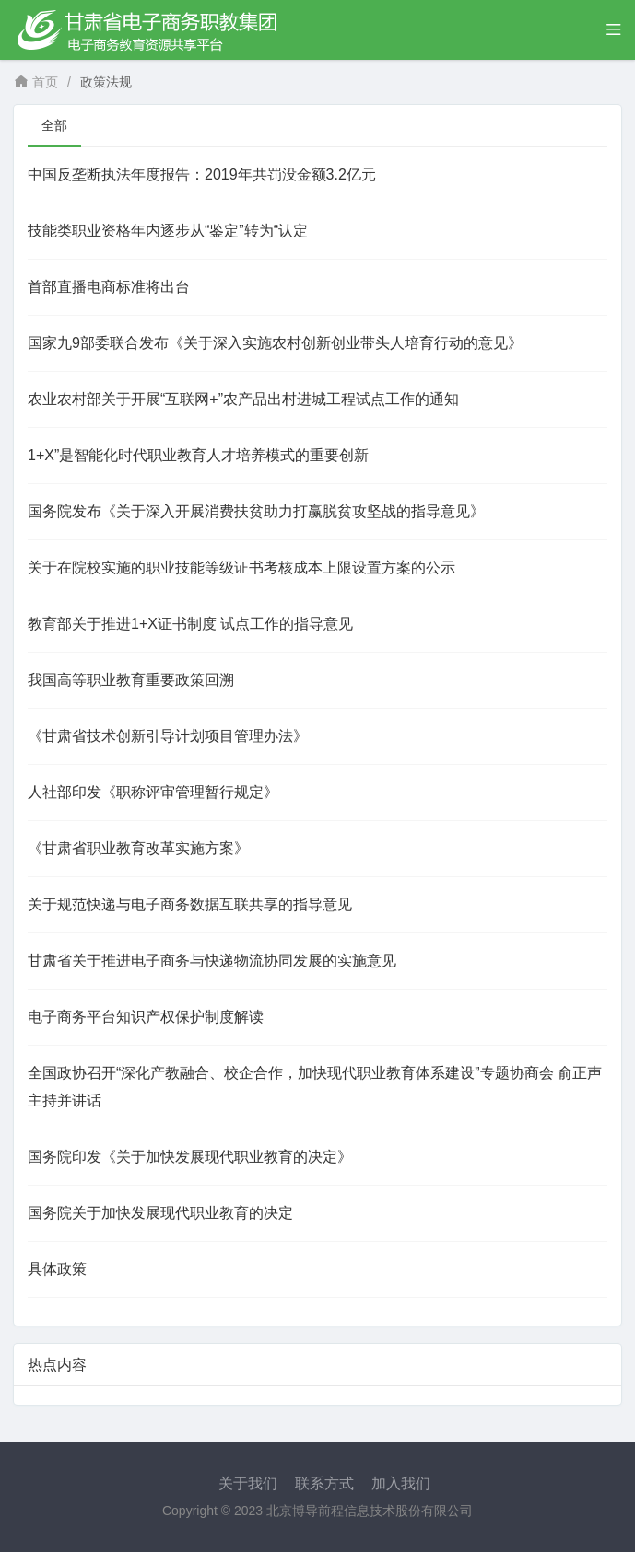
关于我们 (247, 1483)
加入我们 (400, 1483)
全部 (54, 125)
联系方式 (324, 1483)
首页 (36, 82)
